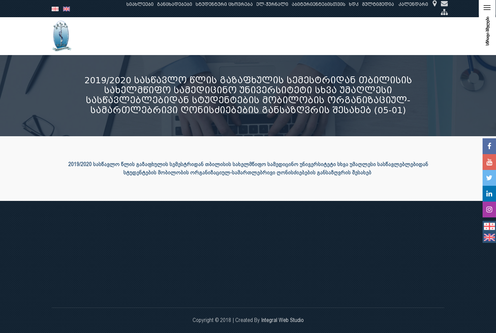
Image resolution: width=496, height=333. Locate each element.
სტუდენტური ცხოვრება (224, 4)
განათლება (160, 36)
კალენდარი (413, 4)
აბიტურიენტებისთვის (318, 4)
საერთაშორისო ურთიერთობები (390, 36)
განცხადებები (174, 4)
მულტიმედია (378, 4)
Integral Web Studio (282, 320)
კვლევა (191, 36)
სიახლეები (140, 4)
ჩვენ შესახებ (122, 36)
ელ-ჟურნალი (272, 4)
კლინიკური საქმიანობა (238, 36)
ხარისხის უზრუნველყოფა (308, 36)
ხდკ (354, 4)
